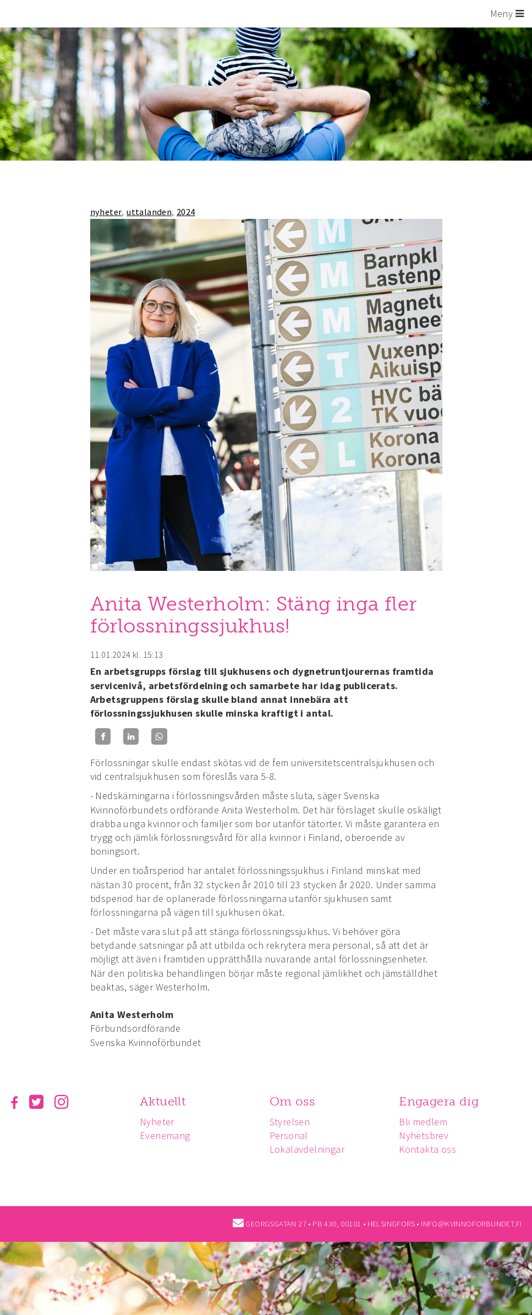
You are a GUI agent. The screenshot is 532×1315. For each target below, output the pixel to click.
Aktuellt (162, 1101)
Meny (507, 13)
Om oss (292, 1101)
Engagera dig (439, 1101)
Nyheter (157, 1121)
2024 (186, 211)
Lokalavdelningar (307, 1149)
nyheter (106, 211)
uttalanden (149, 211)
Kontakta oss (427, 1149)
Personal (289, 1135)
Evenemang (165, 1135)
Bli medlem (423, 1121)
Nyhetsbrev (423, 1135)
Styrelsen (290, 1121)
